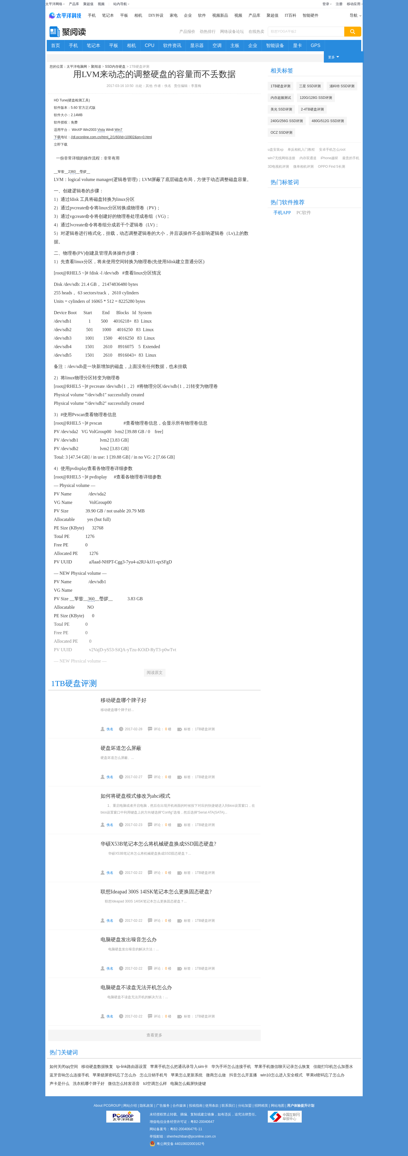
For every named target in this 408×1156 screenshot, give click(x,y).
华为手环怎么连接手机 (231, 1066)
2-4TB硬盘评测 (312, 109)
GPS (315, 45)
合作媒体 (179, 1106)
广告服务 (163, 1106)
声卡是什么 (59, 1083)
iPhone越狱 (329, 158)
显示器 (197, 45)
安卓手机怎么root (332, 150)
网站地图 (277, 1106)
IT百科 (290, 15)
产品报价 (187, 31)
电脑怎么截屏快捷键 (188, 1083)
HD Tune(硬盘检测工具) (72, 100)
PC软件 (303, 212)
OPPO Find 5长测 (331, 167)
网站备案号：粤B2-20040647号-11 (176, 1129)
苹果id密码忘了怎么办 (325, 1075)
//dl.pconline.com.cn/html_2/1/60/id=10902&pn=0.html (111, 137)
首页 (55, 45)
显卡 (297, 45)
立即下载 (60, 144)
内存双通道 (307, 158)
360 (73, 172)
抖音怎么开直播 (243, 1075)
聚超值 (88, 4)
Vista (101, 130)
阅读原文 (155, 672)
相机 (138, 15)
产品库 (74, 4)
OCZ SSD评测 (281, 133)
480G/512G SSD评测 (328, 121)
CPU (149, 45)
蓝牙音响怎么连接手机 (69, 1075)
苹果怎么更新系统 (187, 1075)
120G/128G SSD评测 (316, 98)
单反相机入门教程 (301, 150)
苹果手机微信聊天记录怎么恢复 (282, 1066)
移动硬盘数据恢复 (97, 1066)
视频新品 (220, 15)
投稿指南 (196, 1106)
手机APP (282, 212)
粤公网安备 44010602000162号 (177, 1143)
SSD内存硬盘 (115, 67)
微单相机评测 (303, 167)
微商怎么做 (216, 1075)
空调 (217, 45)
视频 (101, 4)
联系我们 (228, 1106)
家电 (174, 15)
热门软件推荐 (288, 202)
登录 (325, 4)
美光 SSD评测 (281, 109)
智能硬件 (310, 15)
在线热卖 (256, 31)
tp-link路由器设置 (131, 1066)
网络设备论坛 (232, 31)
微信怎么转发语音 (124, 1083)
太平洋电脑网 (77, 67)
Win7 (118, 130)
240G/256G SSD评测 (287, 121)
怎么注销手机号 (153, 1075)
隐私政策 (146, 1106)
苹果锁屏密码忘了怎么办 (114, 1075)
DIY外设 (155, 15)
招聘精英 (261, 1106)
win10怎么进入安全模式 (281, 1075)
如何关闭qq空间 (64, 1066)
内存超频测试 (281, 98)
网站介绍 (130, 1106)
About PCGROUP (107, 1106)
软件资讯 (172, 45)
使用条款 (212, 1106)
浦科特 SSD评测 (342, 86)
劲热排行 (208, 31)
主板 (234, 45)
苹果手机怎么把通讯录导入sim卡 (179, 1066)
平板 (124, 15)
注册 (339, 4)
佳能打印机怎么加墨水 (333, 1066)
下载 (57, 137)
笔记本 (108, 15)
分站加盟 (245, 1106)
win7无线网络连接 (281, 158)
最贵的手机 (350, 158)
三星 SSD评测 (310, 86)
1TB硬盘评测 (280, 86)
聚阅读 (96, 67)
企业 (188, 15)
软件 (202, 15)
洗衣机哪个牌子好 (89, 1083)
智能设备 (275, 45)
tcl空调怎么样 (155, 1083)
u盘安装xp (275, 150)
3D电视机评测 (278, 167)
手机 (92, 15)
